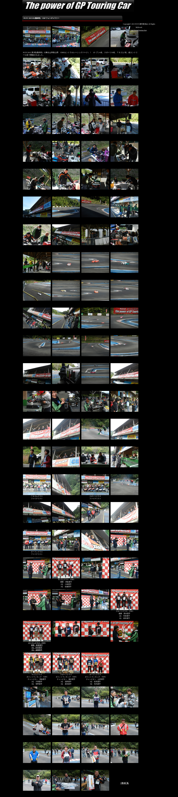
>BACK (124, 783)
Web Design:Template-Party (139, 30)
